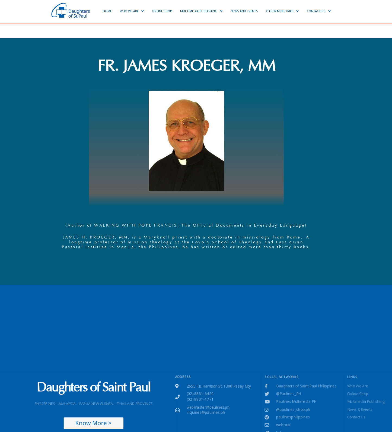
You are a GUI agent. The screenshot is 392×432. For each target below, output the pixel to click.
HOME (107, 11)
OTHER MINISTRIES (282, 11)
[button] (132, 11)
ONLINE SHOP (162, 11)
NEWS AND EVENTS (244, 11)
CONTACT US (319, 11)
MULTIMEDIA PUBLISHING (201, 11)
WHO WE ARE (132, 11)
